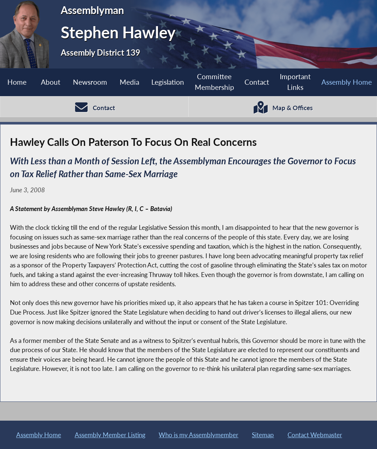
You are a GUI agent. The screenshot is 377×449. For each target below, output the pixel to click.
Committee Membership (214, 81)
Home (17, 82)
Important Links (295, 81)
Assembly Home (346, 82)
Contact (256, 82)
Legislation (167, 82)
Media (129, 82)
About (50, 82)
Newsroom (90, 82)
